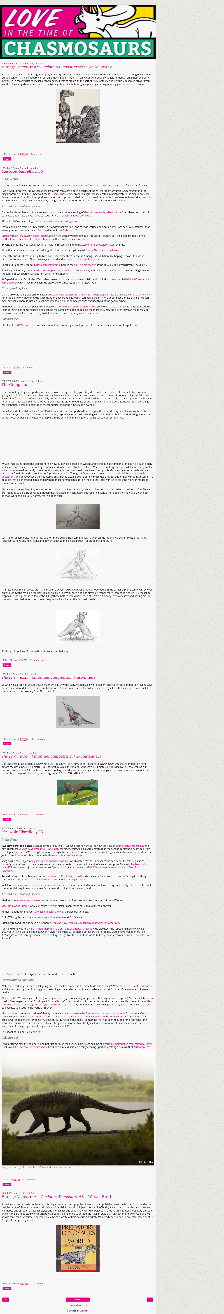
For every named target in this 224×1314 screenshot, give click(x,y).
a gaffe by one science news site (50, 861)
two (10, 215)
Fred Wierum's (22, 325)
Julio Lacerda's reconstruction (30, 1047)
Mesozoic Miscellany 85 (22, 832)
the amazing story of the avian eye (46, 917)
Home (77, 1299)
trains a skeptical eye (28, 900)
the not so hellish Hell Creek (126, 279)
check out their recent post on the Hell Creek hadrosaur (57, 270)
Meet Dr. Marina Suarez (15, 906)
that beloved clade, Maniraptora (102, 212)
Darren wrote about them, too (73, 215)
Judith (55, 849)
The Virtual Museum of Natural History (78, 306)
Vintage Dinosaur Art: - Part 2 (57, 67)
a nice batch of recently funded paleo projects (96, 1013)
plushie (46, 265)
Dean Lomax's (35, 1016)
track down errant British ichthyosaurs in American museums (89, 1016)
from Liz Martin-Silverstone (66, 855)
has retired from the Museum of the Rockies (42, 885)
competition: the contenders (51, 756)
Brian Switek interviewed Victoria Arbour (25, 235)
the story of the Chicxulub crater (95, 244)
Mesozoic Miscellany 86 (22, 171)
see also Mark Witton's (100, 867)
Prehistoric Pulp (71, 230)
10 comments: (37, 1283)
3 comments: (30, 1179)
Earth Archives (49, 879)
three (21, 215)
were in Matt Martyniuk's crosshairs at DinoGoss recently (61, 928)
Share (6, 159)
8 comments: (37, 154)
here (56, 194)
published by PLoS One (59, 876)
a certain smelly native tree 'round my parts (127, 1044)
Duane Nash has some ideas (102, 250)
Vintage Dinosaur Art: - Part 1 (56, 1196)
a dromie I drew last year (138, 935)
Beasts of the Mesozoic (139, 986)
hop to (36, 1032)
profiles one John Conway (49, 911)
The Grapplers (14, 384)
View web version (78, 1305)
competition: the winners (49, 677)
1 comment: (29, 367)
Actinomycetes (141, 1047)
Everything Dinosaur (75, 879)
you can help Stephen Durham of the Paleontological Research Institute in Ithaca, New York (100, 294)
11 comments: (37, 738)
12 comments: (37, 814)
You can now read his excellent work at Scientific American (85, 923)
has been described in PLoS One (80, 185)
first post (121, 74)
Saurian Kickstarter (85, 265)
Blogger (84, 1310)
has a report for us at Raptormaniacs (84, 259)
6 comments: (36, 660)
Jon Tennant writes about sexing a (56, 221)
